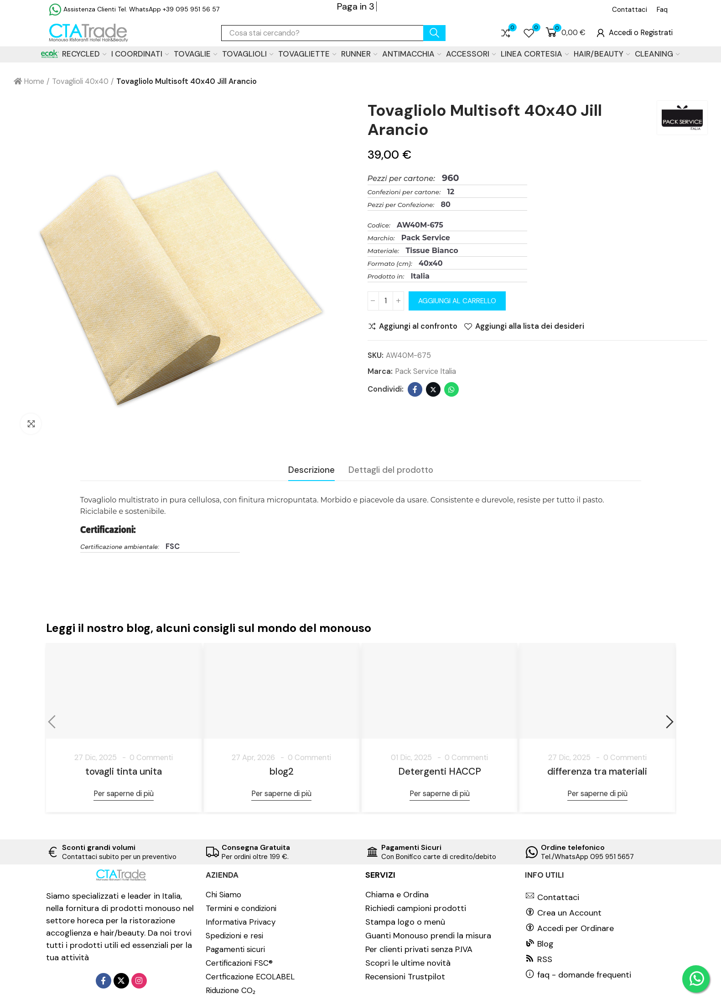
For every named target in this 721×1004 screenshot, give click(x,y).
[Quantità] (386, 301)
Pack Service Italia (425, 371)
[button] (629, 9)
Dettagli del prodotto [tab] (390, 470)
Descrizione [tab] (311, 470)
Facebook (415, 389)
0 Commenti (151, 757)
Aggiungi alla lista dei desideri (529, 326)
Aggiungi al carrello (457, 300)
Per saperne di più (123, 793)
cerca (434, 33)
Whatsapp (451, 389)
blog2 (282, 771)
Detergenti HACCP (439, 771)
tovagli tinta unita (123, 771)
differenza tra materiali (597, 771)
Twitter (433, 389)
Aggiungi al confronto (418, 326)
